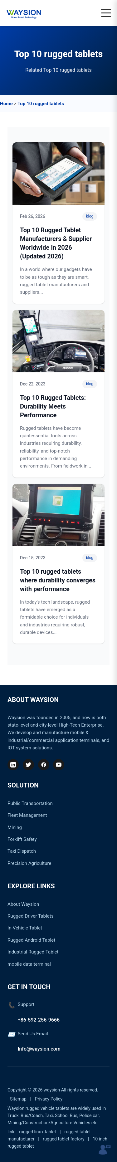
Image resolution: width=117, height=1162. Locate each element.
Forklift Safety (22, 839)
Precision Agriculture (29, 863)
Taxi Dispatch (21, 851)
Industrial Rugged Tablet (32, 952)
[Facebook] (43, 764)
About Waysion (23, 904)
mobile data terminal (29, 964)
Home (6, 103)
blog (89, 216)
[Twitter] (28, 764)
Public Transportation (30, 803)
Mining (14, 827)
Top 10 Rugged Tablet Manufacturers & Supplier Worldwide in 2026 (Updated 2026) (56, 243)
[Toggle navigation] (106, 13)
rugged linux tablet (37, 1132)
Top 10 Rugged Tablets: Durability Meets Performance (53, 406)
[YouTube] (58, 764)
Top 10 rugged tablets (40, 103)
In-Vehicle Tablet (24, 928)
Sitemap (18, 1099)
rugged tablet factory (63, 1139)
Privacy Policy (49, 1099)
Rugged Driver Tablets (30, 916)
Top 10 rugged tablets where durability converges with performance (57, 580)
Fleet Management (27, 815)
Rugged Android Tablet (31, 940)
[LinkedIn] (13, 764)
